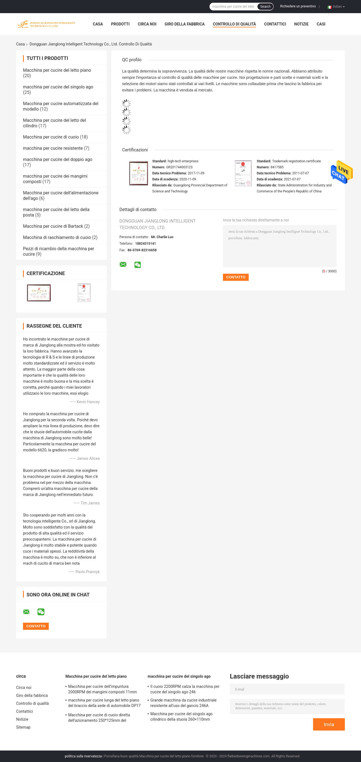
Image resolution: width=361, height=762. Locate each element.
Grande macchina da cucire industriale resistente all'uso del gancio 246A (183, 703)
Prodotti (120, 24)
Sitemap (23, 727)
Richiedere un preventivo (298, 6)
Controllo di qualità (234, 24)
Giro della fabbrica (185, 24)
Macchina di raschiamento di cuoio (57, 237)
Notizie (301, 24)
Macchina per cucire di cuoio (51, 137)
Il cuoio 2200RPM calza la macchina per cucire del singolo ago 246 (184, 689)
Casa (98, 24)
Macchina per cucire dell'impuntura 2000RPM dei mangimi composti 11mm (102, 689)
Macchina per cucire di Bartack (53, 226)
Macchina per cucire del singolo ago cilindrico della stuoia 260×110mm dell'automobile (181, 717)
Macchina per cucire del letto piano (57, 70)
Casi (321, 24)
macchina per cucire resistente (53, 148)
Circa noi (147, 24)
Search (265, 6)
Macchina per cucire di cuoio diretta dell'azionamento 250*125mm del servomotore (99, 718)
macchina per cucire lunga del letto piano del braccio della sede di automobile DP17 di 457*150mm (104, 703)
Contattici (275, 24)
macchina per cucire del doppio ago (57, 159)
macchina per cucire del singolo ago (58, 87)
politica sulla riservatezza (83, 756)
